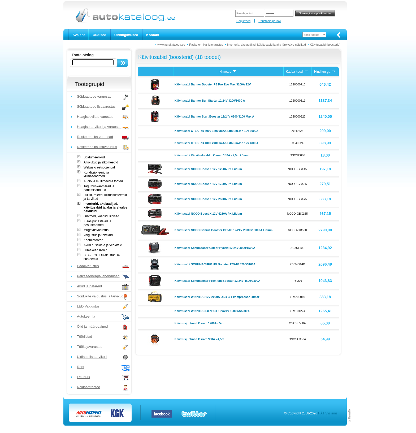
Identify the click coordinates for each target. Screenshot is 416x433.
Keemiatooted (93, 240)
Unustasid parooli (269, 21)
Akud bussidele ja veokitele (103, 245)
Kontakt (152, 35)
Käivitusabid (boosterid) (325, 44)
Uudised (99, 35)
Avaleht (78, 35)
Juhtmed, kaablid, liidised (101, 216)
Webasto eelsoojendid (99, 167)
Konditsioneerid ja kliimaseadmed (96, 174)
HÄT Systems (327, 413)
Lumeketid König (95, 250)
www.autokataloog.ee (171, 44)
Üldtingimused (126, 35)
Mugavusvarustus (96, 230)
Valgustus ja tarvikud (98, 235)
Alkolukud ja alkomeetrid (101, 162)
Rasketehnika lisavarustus (206, 44)
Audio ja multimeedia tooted (103, 181)
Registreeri (243, 21)
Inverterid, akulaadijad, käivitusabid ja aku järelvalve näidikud (266, 44)
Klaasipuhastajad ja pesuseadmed (97, 223)
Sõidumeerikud (94, 157)
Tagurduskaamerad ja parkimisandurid (99, 188)
